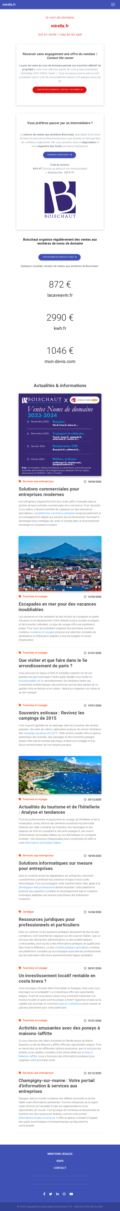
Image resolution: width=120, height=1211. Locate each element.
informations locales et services (37, 1117)
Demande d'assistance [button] (59, 155)
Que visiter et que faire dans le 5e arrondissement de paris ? (53, 662)
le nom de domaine (60, 17)
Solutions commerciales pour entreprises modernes (49, 491)
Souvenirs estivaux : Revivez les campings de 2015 (51, 715)
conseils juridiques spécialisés (71, 947)
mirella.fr (60, 25)
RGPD (60, 1160)
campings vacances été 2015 (40, 733)
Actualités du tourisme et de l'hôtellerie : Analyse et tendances (59, 809)
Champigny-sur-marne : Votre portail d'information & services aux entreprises (57, 1086)
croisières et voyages (42, 632)
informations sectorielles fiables (43, 842)
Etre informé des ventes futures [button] (60, 257)
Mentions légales (60, 1153)
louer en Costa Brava (70, 1003)
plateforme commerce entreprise (56, 513)
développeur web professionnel (36, 887)
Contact (60, 1167)
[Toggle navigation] (113, 4)
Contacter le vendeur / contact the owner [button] (59, 89)
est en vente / (60, 34)
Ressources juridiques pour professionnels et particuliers (49, 922)
